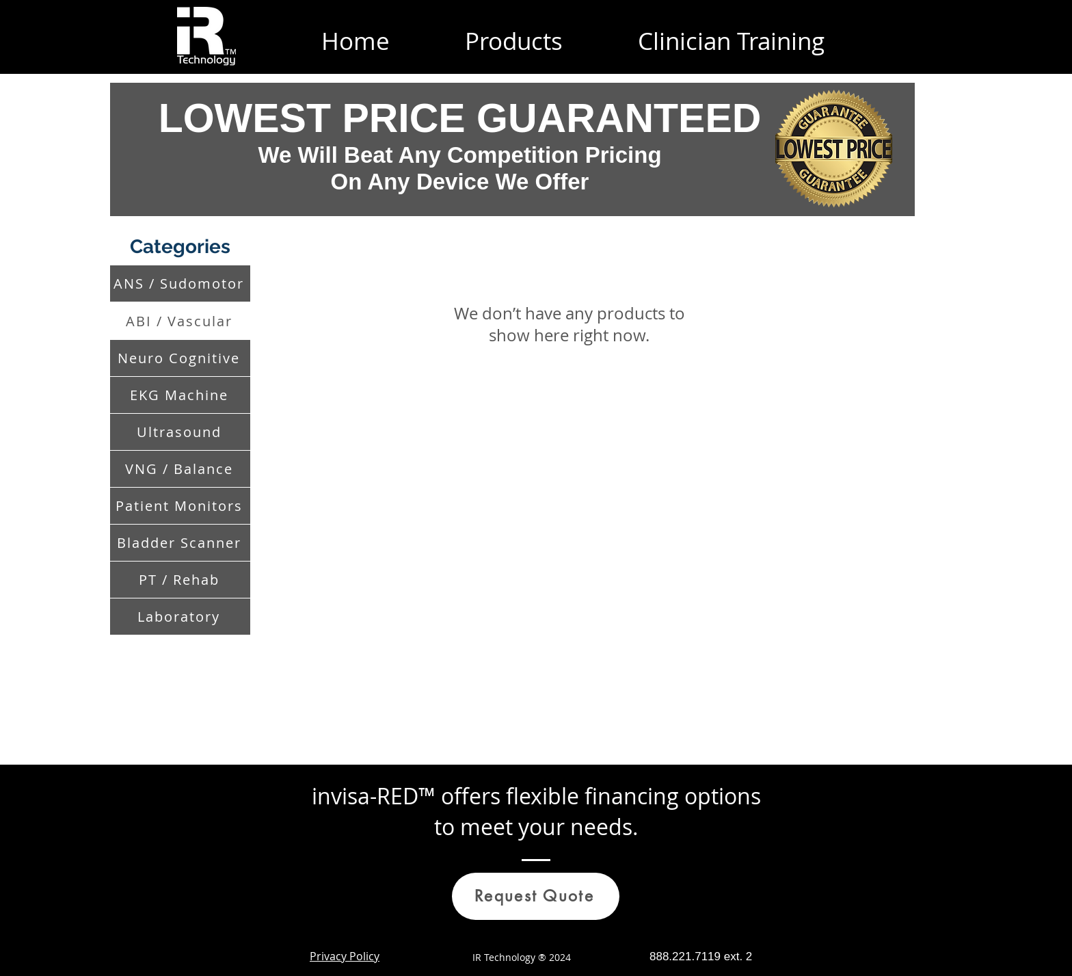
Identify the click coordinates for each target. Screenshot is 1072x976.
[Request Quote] (535, 896)
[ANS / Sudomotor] (180, 283)
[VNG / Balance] (180, 469)
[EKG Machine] (180, 395)
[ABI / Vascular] (180, 321)
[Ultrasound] (180, 432)
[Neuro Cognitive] (180, 358)
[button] (513, 36)
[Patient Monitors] (180, 506)
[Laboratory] (180, 616)
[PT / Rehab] (180, 580)
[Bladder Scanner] (180, 543)
